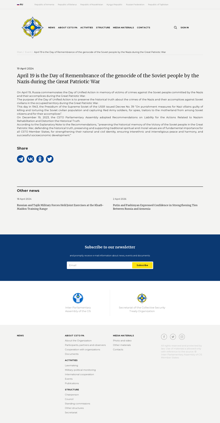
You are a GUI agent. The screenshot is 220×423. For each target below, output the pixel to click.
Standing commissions (77, 403)
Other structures (74, 408)
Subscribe (142, 265)
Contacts (143, 27)
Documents (71, 354)
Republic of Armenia (44, 4)
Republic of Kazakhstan (91, 4)
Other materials (122, 345)
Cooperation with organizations (82, 349)
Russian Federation (135, 4)
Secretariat (71, 412)
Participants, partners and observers (85, 345)
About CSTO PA (67, 27)
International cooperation (79, 374)
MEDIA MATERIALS (123, 335)
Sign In (185, 27)
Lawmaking (71, 365)
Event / (29, 52)
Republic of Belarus (67, 4)
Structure (103, 27)
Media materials (123, 27)
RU (20, 4)
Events (68, 378)
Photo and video (122, 340)
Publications (72, 383)
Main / (20, 52)
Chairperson (72, 394)
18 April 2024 (24, 198)
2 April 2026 (119, 198)
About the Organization (78, 340)
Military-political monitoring (80, 369)
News (51, 27)
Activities (86, 27)
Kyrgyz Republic (114, 4)
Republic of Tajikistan (158, 4)
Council (69, 399)
